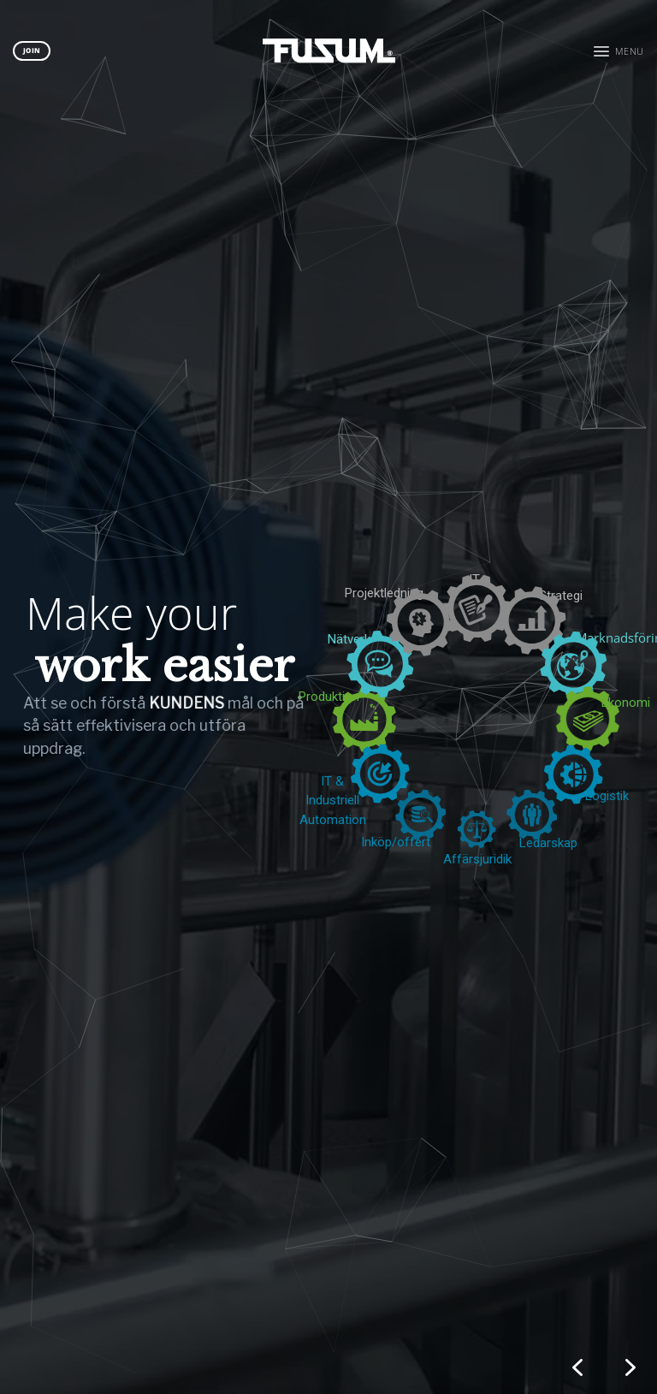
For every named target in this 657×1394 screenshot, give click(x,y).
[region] (328, 697)
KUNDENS (160, 703)
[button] (618, 51)
